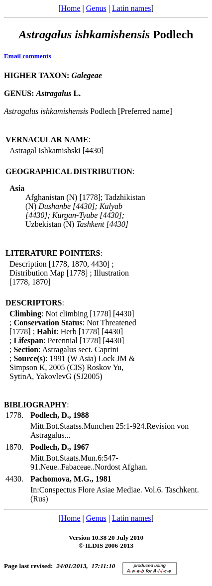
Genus (96, 8)
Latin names (131, 8)
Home (70, 8)
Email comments (27, 56)
